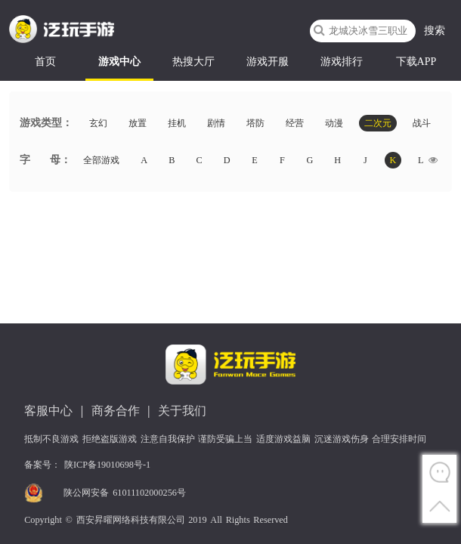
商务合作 (115, 410)
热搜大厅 (193, 61)
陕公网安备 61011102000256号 (124, 492)
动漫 (334, 123)
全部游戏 (101, 160)
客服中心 (48, 410)
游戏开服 (267, 61)
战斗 (422, 123)
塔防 (255, 123)
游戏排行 (341, 61)
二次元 (377, 123)
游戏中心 (119, 61)
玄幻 (98, 123)
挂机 (177, 123)
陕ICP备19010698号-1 (107, 464)
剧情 (216, 123)
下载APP (416, 61)
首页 (45, 61)
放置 (137, 123)
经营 (295, 123)
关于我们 (182, 410)
